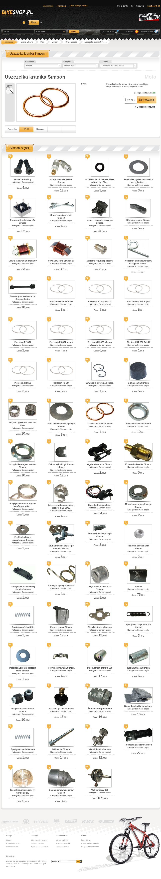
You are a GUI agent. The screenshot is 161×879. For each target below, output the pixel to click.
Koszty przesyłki (63, 843)
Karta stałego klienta (79, 6)
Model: (105, 61)
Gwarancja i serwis (39, 840)
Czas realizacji (62, 840)
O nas (8, 840)
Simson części (28, 182)
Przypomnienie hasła (90, 846)
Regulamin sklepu (13, 843)
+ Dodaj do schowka (145, 107)
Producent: (29, 61)
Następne (40, 129)
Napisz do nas (147, 32)
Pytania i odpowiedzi (39, 846)
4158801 (130, 32)
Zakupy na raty (37, 843)
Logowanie (85, 840)
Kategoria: (67, 61)
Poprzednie (12, 129)
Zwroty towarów (62, 846)
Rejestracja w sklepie (90, 843)
